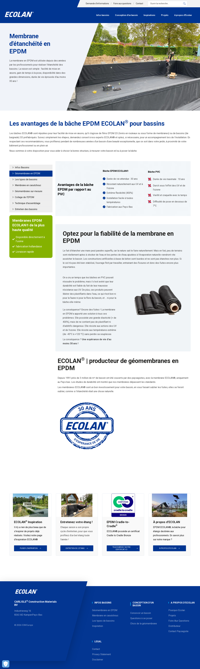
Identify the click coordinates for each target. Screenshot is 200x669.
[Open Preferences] (5, 664)
